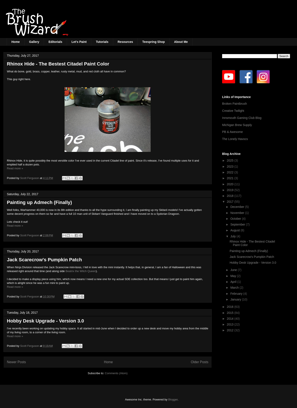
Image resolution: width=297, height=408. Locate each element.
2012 (230, 330)
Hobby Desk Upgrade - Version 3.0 (45, 321)
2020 (230, 184)
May (233, 276)
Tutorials (102, 42)
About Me (181, 42)
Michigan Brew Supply (237, 125)
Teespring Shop (153, 42)
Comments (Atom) (116, 373)
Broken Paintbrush (234, 103)
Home (15, 42)
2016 (230, 306)
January (236, 299)
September (238, 224)
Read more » (15, 168)
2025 (230, 160)
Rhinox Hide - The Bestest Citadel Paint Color (58, 64)
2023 (230, 166)
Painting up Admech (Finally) (39, 202)
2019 (230, 190)
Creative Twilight (233, 110)
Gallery (34, 42)
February (236, 293)
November (237, 213)
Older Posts (199, 362)
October (236, 218)
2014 (230, 318)
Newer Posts (16, 362)
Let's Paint (79, 42)
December (237, 207)
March (235, 287)
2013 (230, 324)
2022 (230, 172)
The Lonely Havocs (235, 139)
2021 (230, 178)
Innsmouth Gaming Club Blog (241, 118)
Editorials (55, 42)
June (234, 270)
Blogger (173, 399)
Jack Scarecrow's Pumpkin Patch (44, 259)
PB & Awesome (232, 132)
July (233, 236)
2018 (230, 196)
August (235, 230)
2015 (230, 313)
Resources (125, 42)
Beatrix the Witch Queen (80, 271)
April (233, 281)
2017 (230, 201)
